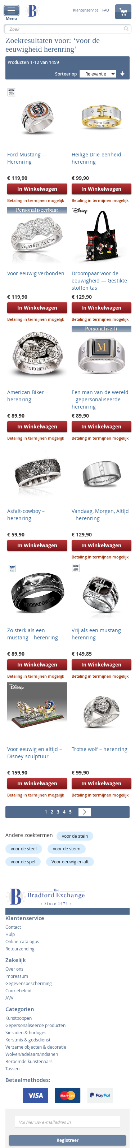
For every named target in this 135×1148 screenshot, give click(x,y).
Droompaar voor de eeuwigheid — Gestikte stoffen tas (99, 280)
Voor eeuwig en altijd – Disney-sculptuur (34, 753)
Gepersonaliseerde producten (35, 1025)
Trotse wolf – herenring (99, 749)
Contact (13, 927)
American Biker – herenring (27, 396)
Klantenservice (86, 10)
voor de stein (75, 836)
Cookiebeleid (18, 990)
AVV (9, 998)
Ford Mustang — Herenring (27, 158)
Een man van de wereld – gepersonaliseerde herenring (100, 399)
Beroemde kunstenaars (29, 1061)
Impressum (16, 976)
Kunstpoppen (18, 1018)
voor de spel (23, 861)
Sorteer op (66, 74)
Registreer (67, 1140)
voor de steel (24, 848)
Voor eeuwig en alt (70, 861)
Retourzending (20, 948)
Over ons (14, 969)
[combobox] (67, 29)
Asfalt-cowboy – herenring (26, 515)
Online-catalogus (22, 941)
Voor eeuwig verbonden (35, 273)
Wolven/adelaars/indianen (31, 1054)
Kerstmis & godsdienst (27, 1040)
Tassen (12, 1068)
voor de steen (66, 848)
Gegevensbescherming (28, 983)
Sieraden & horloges (25, 1032)
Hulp (10, 934)
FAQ (105, 10)
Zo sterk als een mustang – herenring (32, 634)
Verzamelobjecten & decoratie (35, 1047)
